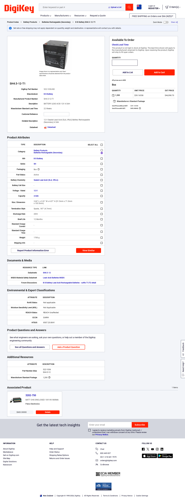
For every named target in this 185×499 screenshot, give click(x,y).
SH (35, 164)
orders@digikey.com (106, 460)
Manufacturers (62, 15)
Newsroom (7, 465)
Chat (100, 449)
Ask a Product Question (68, 347)
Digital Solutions (10, 462)
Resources (79, 15)
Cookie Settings (142, 496)
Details (47, 412)
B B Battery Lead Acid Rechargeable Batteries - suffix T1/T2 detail (69, 283)
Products (44, 15)
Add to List (128, 72)
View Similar (88, 250)
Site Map (6, 458)
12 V (36, 191)
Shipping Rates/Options (59, 455)
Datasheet (50, 127)
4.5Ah (36, 196)
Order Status (54, 452)
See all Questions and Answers (30, 347)
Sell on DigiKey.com (11, 455)
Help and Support (56, 449)
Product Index (13, 22)
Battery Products (30, 22)
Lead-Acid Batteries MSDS (53, 278)
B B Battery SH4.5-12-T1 (85, 22)
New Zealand (46, 496)
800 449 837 (103, 453)
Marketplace (8, 452)
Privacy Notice (101, 434)
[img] (19, 9)
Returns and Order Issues (59, 458)
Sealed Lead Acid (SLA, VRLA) (46, 180)
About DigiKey (9, 449)
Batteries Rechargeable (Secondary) (56, 22)
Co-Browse (102, 464)
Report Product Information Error (33, 250)
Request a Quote (98, 15)
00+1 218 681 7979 (106, 457)
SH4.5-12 (47, 273)
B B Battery (48, 94)
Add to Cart (159, 72)
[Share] (174, 22)
